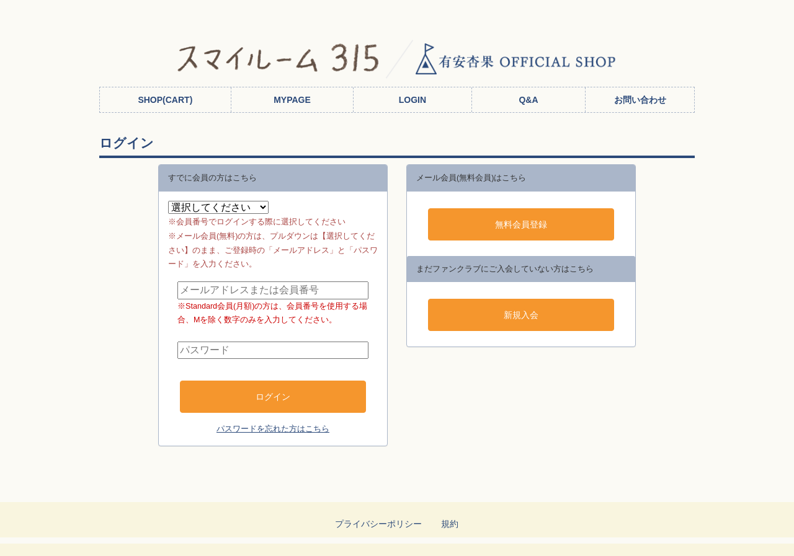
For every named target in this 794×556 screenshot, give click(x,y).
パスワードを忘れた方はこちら (272, 429)
